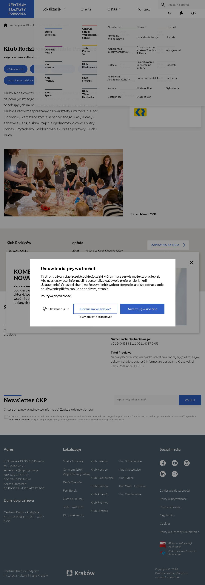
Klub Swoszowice (129, 469)
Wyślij (190, 400)
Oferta (86, 9)
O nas (112, 9)
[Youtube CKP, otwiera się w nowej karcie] (175, 463)
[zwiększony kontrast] (193, 13)
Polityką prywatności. (21, 419)
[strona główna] (5, 25)
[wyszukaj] (162, 5)
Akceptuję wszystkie (142, 309)
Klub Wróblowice (129, 494)
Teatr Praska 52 (73, 507)
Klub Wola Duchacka (132, 486)
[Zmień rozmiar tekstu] (169, 13)
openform (174, 577)
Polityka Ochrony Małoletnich (179, 531)
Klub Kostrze (99, 469)
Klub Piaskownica (102, 477)
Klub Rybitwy (99, 502)
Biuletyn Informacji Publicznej (176, 544)
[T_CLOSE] (191, 263)
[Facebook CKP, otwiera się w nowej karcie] (163, 463)
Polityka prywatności (173, 498)
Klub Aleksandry (73, 515)
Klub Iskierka (99, 461)
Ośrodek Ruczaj (73, 498)
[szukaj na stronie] (186, 5)
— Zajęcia (16, 25)
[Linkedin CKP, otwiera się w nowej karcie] (163, 474)
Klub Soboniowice (130, 461)
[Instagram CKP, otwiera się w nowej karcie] (187, 463)
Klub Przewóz (100, 494)
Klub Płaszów (99, 486)
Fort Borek (70, 490)
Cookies (165, 523)
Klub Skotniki (99, 510)
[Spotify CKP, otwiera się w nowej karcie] (175, 474)
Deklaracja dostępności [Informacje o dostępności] (175, 490)
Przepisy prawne (170, 507)
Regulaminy (167, 515)
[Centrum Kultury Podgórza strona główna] (17, 9)
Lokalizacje (51, 9)
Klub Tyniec (125, 477)
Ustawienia (55, 308)
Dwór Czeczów (72, 482)
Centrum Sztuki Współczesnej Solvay (76, 472)
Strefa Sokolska (73, 461)
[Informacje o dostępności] (181, 13)
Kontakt (143, 9)
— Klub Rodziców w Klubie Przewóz (46, 25)
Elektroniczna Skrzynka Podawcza (178, 553)
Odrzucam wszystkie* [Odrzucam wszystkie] (95, 309)
